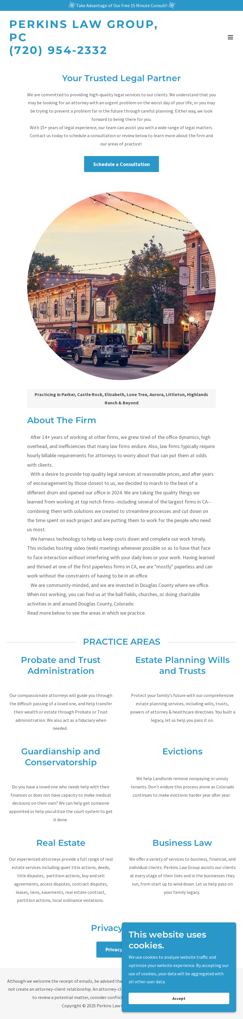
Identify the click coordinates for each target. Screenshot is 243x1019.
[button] (230, 37)
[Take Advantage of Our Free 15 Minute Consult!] (121, 5)
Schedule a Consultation (121, 164)
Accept (179, 998)
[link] (87, 52)
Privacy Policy (121, 949)
